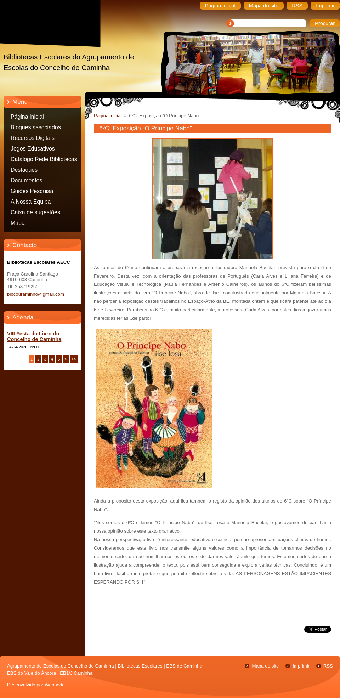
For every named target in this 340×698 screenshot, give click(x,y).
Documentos (26, 180)
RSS (328, 666)
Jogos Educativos (33, 149)
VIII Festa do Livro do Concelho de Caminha (34, 336)
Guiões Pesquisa (32, 191)
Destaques (24, 170)
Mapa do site (265, 666)
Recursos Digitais (33, 138)
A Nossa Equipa (31, 202)
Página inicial (27, 117)
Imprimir (301, 666)
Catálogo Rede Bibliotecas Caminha (44, 160)
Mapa (18, 223)
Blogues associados (36, 127)
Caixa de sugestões (35, 212)
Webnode (55, 684)
